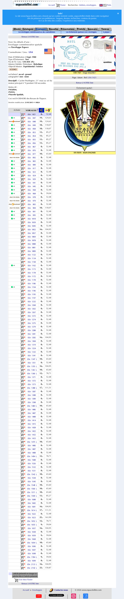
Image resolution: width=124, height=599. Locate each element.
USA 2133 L (32, 564)
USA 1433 (32, 438)
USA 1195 (32, 294)
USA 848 (32, 122)
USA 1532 (32, 467)
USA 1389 (32, 399)
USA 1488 (32, 453)
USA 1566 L (32, 489)
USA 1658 (32, 532)
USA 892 (32, 158)
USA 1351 (32, 363)
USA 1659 (32, 535)
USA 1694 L (32, 543)
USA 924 (32, 176)
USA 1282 (32, 337)
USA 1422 (32, 431)
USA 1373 (32, 384)
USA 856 (32, 143)
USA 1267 (32, 312)
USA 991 (32, 212)
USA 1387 (32, 391)
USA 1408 (32, 417)
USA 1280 (32, 330)
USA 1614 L (32, 510)
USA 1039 (32, 222)
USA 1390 (32, 402)
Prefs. (107, 5)
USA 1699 (32, 561)
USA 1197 (32, 298)
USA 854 (32, 136)
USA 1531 (32, 471)
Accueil (51, 5)
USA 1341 (32, 355)
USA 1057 (32, 233)
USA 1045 (32, 226)
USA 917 (32, 168)
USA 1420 (32, 427)
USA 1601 (32, 507)
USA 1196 (32, 291)
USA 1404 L (32, 406)
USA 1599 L (32, 496)
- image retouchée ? (89, 73)
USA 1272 (32, 316)
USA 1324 (32, 348)
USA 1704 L (32, 557)
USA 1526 (32, 463)
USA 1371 (32, 377)
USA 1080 (32, 244)
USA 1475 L (32, 442)
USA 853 (32, 132)
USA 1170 (32, 273)
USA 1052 (32, 230)
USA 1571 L (32, 492)
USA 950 (32, 190)
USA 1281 (32, 334)
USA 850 (32, 129)
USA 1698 (32, 553)
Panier (61, 5)
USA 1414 (32, 420)
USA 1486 (32, 445)
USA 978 (32, 197)
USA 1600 (32, 499)
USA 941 (32, 183)
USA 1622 (32, 514)
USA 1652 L (32, 521)
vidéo (38, 596)
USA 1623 (32, 517)
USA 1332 (32, 352)
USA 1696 (32, 546)
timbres (82, 5)
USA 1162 (32, 265)
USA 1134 (32, 258)
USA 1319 (32, 345)
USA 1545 (32, 481)
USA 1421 (92, 78)
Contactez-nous (59, 590)
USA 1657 (32, 528)
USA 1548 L (32, 485)
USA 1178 (32, 280)
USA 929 (32, 179)
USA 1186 (32, 283)
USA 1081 (32, 248)
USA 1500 (32, 460)
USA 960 (32, 194)
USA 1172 (32, 276)
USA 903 (32, 161)
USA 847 (32, 118)
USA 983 (32, 204)
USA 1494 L (32, 456)
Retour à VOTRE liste (30, 37)
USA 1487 (32, 449)
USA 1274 (32, 319)
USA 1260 (32, 305)
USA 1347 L (32, 359)
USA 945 (32, 186)
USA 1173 (32, 269)
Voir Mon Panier (23, 580)
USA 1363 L (32, 370)
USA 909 (32, 165)
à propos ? (106, 32)
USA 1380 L (32, 388)
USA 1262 (32, 309)
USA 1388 (32, 395)
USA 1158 (32, 262)
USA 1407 (32, 413)
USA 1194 (32, 287)
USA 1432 (32, 435)
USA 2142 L (32, 568)
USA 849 (32, 125)
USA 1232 (32, 301)
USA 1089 (32, 251)
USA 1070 (32, 240)
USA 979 (32, 201)
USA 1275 (32, 323)
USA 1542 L (32, 474)
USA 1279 (32, 327)
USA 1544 (32, 478)
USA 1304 (32, 341)
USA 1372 (32, 381)
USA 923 (32, 172)
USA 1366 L (32, 373)
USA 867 (32, 147)
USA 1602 (32, 503)
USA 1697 (32, 550)
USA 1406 (32, 409)
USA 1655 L (32, 525)
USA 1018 (32, 219)
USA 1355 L (32, 366)
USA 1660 (32, 539)
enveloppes (91, 5)
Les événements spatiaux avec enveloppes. (81, 32)
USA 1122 (32, 255)
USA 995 (32, 215)
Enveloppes (37, 590)
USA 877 (32, 154)
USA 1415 (32, 424)
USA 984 (32, 208)
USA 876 (32, 150)
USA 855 (32, 140)
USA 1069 (32, 237)
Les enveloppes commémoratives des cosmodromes (36, 32)
